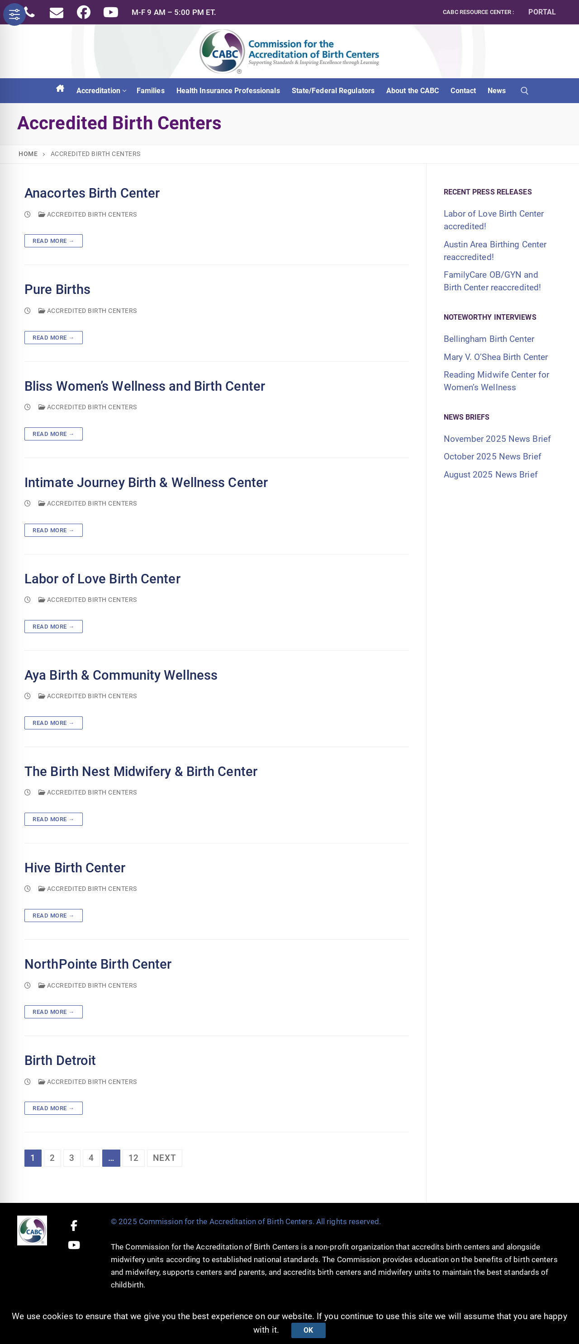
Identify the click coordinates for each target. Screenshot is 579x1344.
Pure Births (57, 289)
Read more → (54, 240)
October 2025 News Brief (492, 456)
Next (164, 1158)
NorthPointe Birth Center (97, 964)
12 (133, 1158)
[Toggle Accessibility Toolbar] (14, 14)
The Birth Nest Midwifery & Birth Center (140, 771)
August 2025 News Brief (491, 474)
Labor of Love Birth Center (102, 579)
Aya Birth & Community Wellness (121, 675)
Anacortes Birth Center (92, 193)
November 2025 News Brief (497, 439)
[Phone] (29, 12)
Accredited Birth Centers (87, 214)
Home (28, 153)
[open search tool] (525, 91)
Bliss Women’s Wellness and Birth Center (144, 386)
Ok (308, 1330)
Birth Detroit (60, 1060)
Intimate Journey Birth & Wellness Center (146, 482)
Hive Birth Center (74, 868)
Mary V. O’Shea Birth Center (496, 357)
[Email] (56, 12)
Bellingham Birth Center (489, 339)
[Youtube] (111, 12)
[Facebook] (83, 12)
